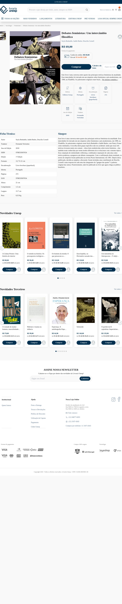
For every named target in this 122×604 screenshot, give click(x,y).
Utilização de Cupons (38, 418)
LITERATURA (60, 19)
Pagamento (35, 422)
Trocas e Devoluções (38, 409)
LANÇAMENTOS (46, 19)
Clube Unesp (35, 427)
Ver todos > (118, 213)
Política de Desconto (38, 414)
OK (119, 67)
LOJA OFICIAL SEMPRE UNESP (110, 19)
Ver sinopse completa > (110, 80)
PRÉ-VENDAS (89, 19)
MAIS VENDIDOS (30, 19)
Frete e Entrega (36, 405)
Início (1, 25)
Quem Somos (6, 405)
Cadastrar (85, 378)
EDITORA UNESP (75, 19)
